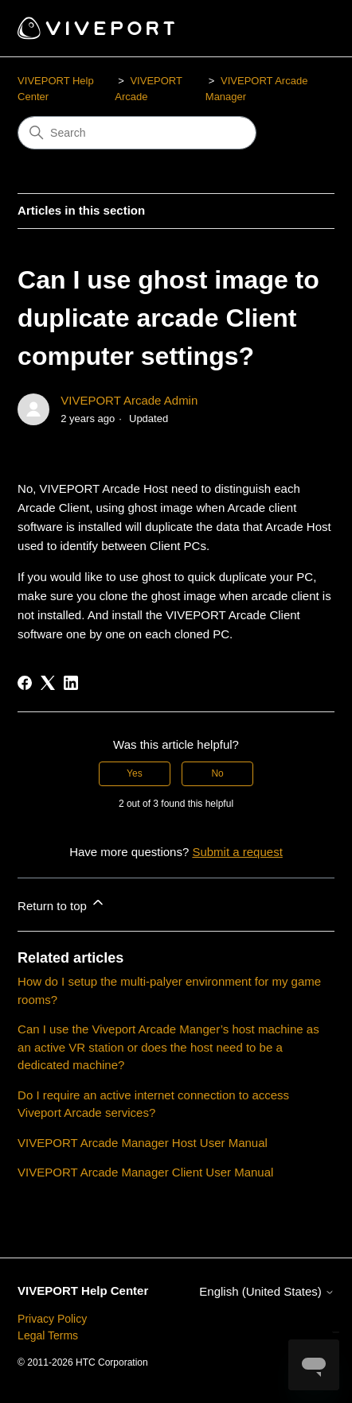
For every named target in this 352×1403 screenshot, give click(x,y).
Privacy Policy (52, 1318)
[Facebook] (25, 683)
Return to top (62, 903)
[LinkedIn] (71, 683)
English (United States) (266, 1291)
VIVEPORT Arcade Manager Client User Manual (145, 1172)
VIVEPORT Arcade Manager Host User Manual (143, 1142)
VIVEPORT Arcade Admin (129, 400)
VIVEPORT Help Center (83, 1290)
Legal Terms (48, 1335)
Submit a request (237, 851)
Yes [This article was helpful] (135, 773)
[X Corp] (48, 683)
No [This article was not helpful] (217, 773)
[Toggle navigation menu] (306, 28)
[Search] (137, 133)
